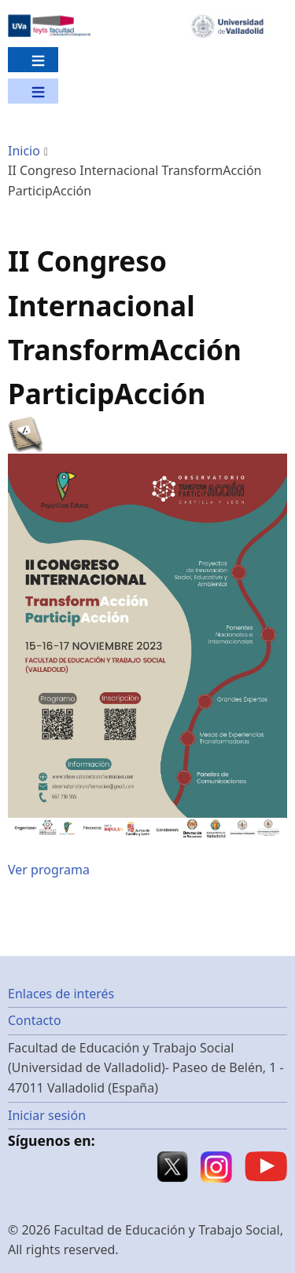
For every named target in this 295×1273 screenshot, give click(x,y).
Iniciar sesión (47, 1115)
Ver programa (49, 869)
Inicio (24, 150)
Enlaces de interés (61, 993)
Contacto (34, 1020)
